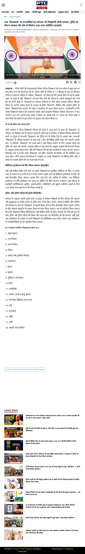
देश (13, 12)
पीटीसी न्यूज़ (36, 12)
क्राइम (27, 12)
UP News (9, 370)
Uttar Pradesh (14, 17)
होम (5, 17)
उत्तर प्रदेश (5, 12)
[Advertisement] (42, 348)
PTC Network (67, 549)
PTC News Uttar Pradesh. (21, 549)
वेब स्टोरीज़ (75, 12)
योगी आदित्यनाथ (50, 12)
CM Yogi (27, 370)
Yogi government (38, 370)
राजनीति (20, 12)
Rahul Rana (44, 30)
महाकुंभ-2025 (63, 12)
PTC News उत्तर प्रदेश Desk (22, 30)
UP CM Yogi (18, 370)
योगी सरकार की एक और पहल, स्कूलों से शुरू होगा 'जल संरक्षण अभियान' (50, 518)
